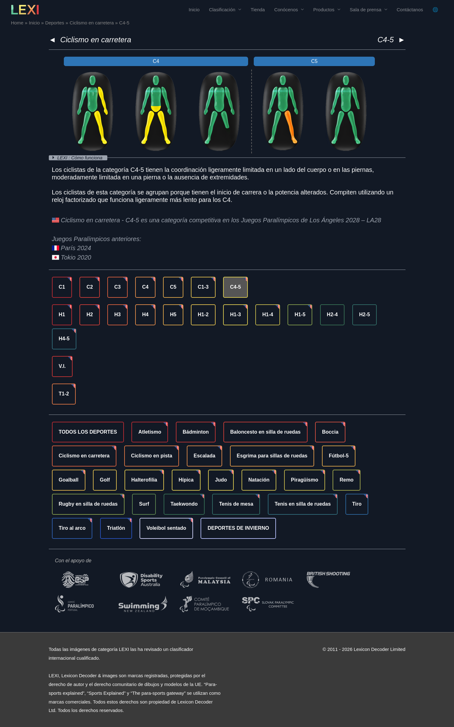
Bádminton (196, 431)
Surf (144, 503)
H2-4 (332, 314)
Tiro (357, 503)
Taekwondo (184, 503)
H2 (89, 314)
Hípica (186, 479)
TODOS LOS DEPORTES (88, 431)
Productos (323, 9)
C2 (89, 286)
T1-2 (64, 393)
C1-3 (203, 286)
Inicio (194, 9)
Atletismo (149, 431)
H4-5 (64, 338)
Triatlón (116, 527)
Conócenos (286, 9)
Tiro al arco (72, 527)
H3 (117, 314)
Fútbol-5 (339, 455)
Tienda (258, 9)
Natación (259, 479)
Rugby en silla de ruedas (88, 503)
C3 (117, 286)
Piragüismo (304, 479)
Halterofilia (144, 479)
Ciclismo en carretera (95, 39)
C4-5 (235, 286)
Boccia (330, 431)
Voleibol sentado (166, 527)
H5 (173, 314)
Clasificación (222, 9)
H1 (62, 314)
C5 (173, 286)
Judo (221, 479)
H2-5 (364, 314)
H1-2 (203, 314)
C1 (62, 286)
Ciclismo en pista (151, 455)
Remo (346, 479)
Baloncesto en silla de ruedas (265, 431)
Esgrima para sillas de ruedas (272, 455)
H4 (145, 314)
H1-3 (235, 314)
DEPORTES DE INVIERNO (238, 527)
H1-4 (267, 314)
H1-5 (299, 314)
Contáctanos (410, 9)
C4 (145, 286)
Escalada (204, 455)
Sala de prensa (365, 9)
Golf (105, 479)
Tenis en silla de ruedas (303, 503)
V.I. (62, 366)
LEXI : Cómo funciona (80, 157)
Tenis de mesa (236, 503)
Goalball (69, 479)
